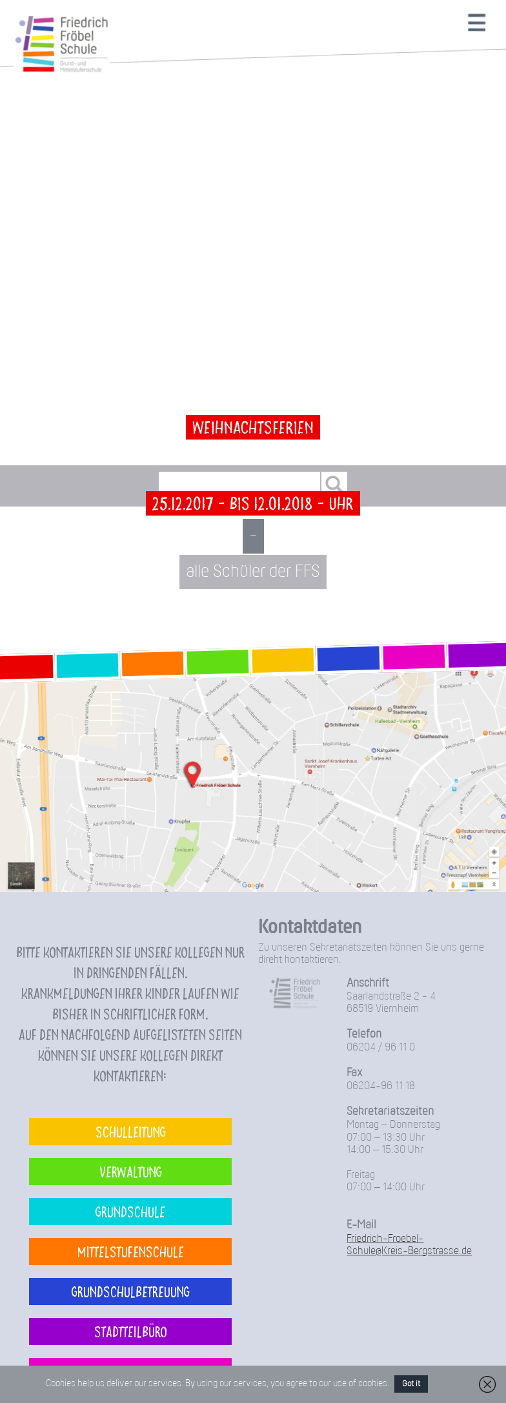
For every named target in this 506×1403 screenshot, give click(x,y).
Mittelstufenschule (130, 1251)
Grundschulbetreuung (131, 1291)
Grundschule (130, 1211)
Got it (411, 1384)
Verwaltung (130, 1171)
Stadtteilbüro (130, 1331)
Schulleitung (131, 1131)
